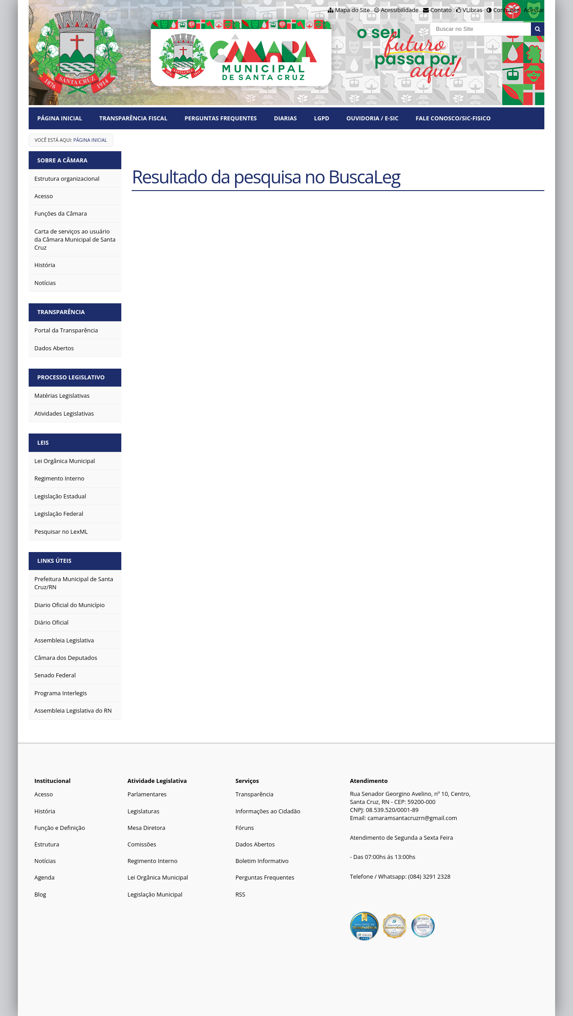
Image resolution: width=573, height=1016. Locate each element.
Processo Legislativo (71, 377)
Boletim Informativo (262, 861)
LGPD (321, 118)
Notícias (45, 861)
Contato (441, 10)
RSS (240, 894)
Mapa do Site (352, 10)
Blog (40, 894)
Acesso (43, 794)
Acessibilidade (400, 10)
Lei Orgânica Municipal (158, 877)
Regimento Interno (153, 861)
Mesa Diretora (147, 828)
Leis (43, 442)
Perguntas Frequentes (220, 118)
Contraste (506, 10)
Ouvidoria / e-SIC (372, 118)
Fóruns (244, 828)
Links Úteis (54, 561)
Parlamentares (147, 794)
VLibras (473, 10)
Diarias (285, 118)
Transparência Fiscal (133, 118)
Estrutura (47, 844)
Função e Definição (59, 828)
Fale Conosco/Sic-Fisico (453, 118)
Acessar (534, 10)
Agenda (44, 877)
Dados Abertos (255, 844)
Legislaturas (143, 811)
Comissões (142, 844)
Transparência (61, 312)
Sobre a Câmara (62, 160)
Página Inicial (59, 118)
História (45, 811)
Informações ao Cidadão (267, 811)
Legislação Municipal (155, 894)
